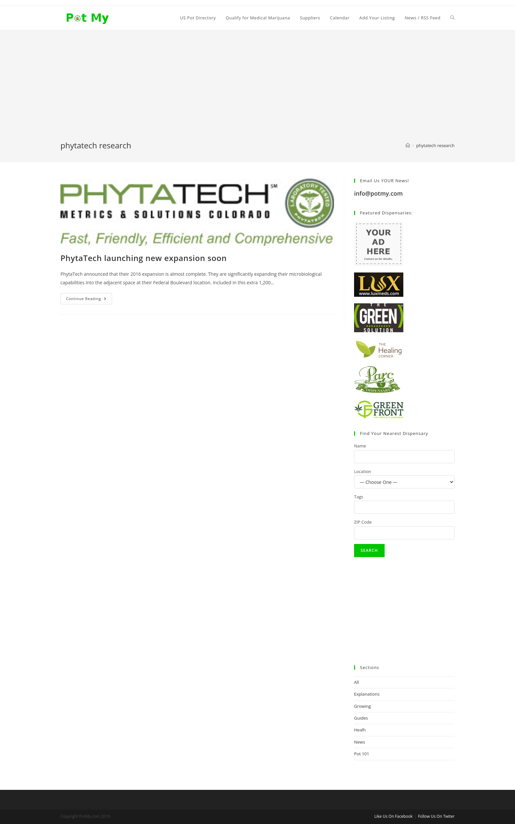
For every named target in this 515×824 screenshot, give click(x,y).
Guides (361, 718)
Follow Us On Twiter (436, 816)
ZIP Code (363, 522)
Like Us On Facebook (393, 816)
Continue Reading (89, 299)
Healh (360, 730)
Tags (358, 497)
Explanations (367, 694)
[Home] (408, 145)
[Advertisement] (257, 91)
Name (360, 446)
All (356, 682)
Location (362, 471)
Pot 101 (361, 754)
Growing (362, 706)
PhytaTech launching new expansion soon (143, 257)
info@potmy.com (378, 193)
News (359, 742)
